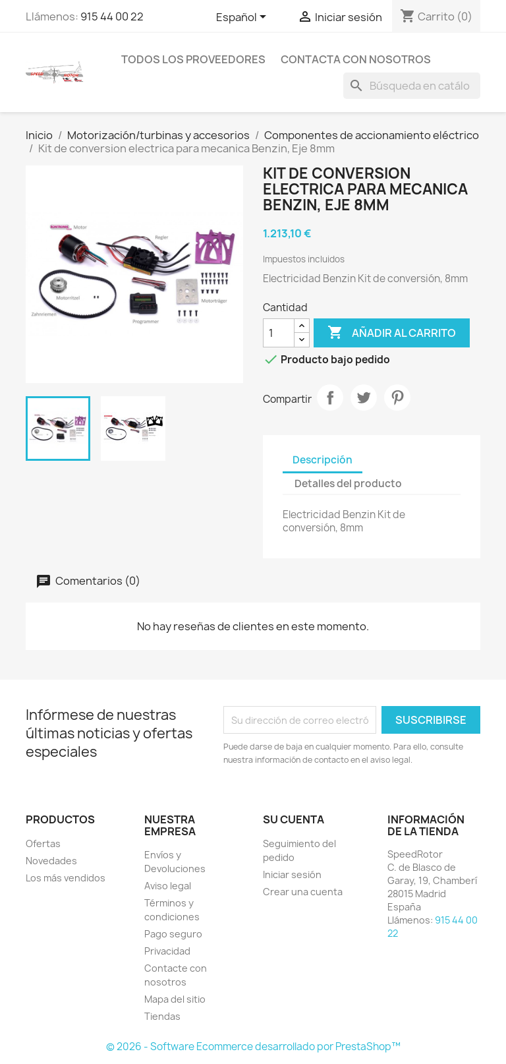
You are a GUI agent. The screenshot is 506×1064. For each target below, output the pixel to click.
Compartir (330, 397)
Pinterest (397, 397)
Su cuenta (293, 819)
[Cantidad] (279, 332)
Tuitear (364, 397)
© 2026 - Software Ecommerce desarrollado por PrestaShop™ (253, 1046)
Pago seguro (173, 934)
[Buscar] (411, 86)
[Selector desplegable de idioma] (243, 18)
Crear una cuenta (303, 891)
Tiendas (162, 1016)
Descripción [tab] (322, 460)
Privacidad (167, 951)
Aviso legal (167, 885)
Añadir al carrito (391, 332)
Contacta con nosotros (356, 59)
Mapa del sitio (175, 999)
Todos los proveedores (193, 59)
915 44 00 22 (112, 16)
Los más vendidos (65, 878)
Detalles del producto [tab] (348, 483)
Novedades (51, 860)
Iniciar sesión (292, 874)
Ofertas (43, 843)
